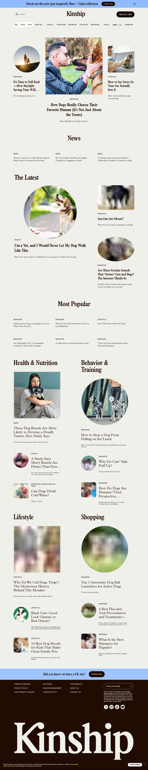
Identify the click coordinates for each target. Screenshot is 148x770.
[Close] (144, 764)
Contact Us (75, 692)
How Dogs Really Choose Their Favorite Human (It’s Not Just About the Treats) (74, 110)
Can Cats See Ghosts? (111, 219)
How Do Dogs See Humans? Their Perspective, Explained (113, 493)
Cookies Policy (50, 692)
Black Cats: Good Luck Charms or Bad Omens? (44, 617)
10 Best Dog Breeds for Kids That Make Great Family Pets (46, 648)
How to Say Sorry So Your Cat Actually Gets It (121, 86)
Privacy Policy (21, 688)
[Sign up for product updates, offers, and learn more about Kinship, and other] (131, 686)
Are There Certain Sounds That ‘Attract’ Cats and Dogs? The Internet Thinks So (116, 274)
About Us (74, 688)
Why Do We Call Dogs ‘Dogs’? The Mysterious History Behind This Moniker (36, 586)
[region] (74, 765)
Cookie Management (52, 688)
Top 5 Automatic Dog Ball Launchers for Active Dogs (101, 584)
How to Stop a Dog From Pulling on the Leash (100, 437)
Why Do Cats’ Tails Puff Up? (113, 464)
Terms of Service (22, 684)
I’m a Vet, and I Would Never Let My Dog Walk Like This (50, 248)
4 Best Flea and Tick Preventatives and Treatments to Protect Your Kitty (112, 613)
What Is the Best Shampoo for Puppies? (111, 644)
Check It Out (97, 674)
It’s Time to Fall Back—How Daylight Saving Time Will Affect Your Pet (27, 86)
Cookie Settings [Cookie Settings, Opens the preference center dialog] (135, 764)
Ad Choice (47, 684)
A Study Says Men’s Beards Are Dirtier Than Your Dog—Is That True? (44, 463)
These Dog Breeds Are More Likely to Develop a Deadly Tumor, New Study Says (35, 432)
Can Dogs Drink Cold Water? (43, 493)
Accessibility (76, 684)
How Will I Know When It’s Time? (112, 324)
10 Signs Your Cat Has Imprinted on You (72, 343)
